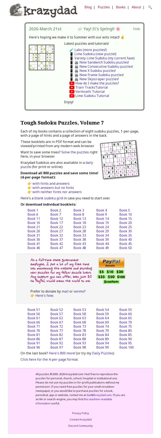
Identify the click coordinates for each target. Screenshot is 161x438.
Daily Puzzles (102, 353)
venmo (79, 291)
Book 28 (79, 231)
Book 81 (33, 334)
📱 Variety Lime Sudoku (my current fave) (102, 58)
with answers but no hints (53, 187)
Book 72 (56, 326)
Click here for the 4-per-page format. (49, 359)
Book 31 (33, 235)
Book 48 (79, 248)
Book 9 (101, 214)
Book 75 (125, 326)
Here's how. (44, 295)
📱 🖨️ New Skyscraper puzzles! (94, 79)
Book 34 (102, 235)
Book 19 (102, 222)
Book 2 (55, 210)
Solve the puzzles (75, 152)
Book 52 (56, 309)
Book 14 (102, 218)
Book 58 (79, 314)
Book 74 (102, 326)
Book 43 (79, 243)
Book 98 (79, 347)
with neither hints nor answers (57, 192)
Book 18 (79, 222)
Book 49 (102, 248)
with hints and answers (51, 183)
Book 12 (56, 218)
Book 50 (125, 248)
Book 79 (102, 330)
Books (121, 7)
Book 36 (33, 239)
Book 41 (33, 243)
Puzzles (104, 7)
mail (65, 291)
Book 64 (102, 318)
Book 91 (33, 343)
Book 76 (33, 330)
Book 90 (125, 339)
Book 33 (79, 235)
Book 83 (79, 334)
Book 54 (102, 309)
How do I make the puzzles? (97, 83)
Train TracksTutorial (91, 87)
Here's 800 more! (62, 353)
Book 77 (56, 330)
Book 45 (125, 243)
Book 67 (56, 322)
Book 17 (56, 222)
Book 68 (79, 322)
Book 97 (56, 347)
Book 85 (125, 334)
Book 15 (125, 218)
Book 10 (125, 214)
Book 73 (79, 326)
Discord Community (80, 426)
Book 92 (56, 343)
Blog (88, 7)
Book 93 (79, 343)
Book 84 (102, 334)
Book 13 (79, 218)
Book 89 (102, 339)
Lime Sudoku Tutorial (92, 95)
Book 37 (56, 239)
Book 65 (125, 318)
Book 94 (102, 343)
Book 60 (125, 314)
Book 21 (33, 227)
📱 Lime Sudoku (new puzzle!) (92, 54)
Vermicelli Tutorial (90, 91)
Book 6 (32, 214)
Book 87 (56, 339)
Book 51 (33, 309)
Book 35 (125, 235)
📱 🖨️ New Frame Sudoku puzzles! (96, 75)
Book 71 (33, 326)
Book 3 (78, 210)
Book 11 (33, 218)
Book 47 (56, 248)
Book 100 (126, 347)
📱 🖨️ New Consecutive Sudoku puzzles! (101, 66)
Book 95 (125, 343)
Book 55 (125, 309)
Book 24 (102, 227)
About (136, 7)
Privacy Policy (80, 413)
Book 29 (102, 231)
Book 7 (55, 214)
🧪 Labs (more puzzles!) (88, 49)
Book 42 (56, 243)
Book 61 (33, 318)
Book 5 (124, 210)
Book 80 (125, 330)
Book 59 (102, 314)
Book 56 (33, 314)
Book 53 (79, 309)
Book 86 (33, 339)
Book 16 (33, 222)
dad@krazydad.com (99, 395)
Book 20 (125, 222)
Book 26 (33, 231)
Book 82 (56, 334)
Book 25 (125, 227)
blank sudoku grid (48, 198)
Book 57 (56, 314)
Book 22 (56, 227)
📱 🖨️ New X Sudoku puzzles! (92, 70)
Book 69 (102, 322)
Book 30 (125, 231)
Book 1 (32, 210)
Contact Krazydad (81, 419)
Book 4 (101, 210)
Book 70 (125, 322)
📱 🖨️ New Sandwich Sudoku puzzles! (99, 62)
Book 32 (56, 235)
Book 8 (78, 214)
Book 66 (33, 322)
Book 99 (102, 347)
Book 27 (56, 231)
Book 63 (79, 318)
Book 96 (33, 347)
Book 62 (56, 318)
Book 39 (102, 239)
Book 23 (79, 227)
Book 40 (125, 239)
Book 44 (102, 243)
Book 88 (79, 339)
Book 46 (33, 248)
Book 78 (79, 330)
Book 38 (79, 239)
